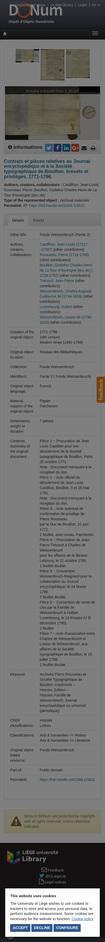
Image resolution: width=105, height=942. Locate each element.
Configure (67, 928)
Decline (42, 928)
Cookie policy (82, 919)
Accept (20, 928)
